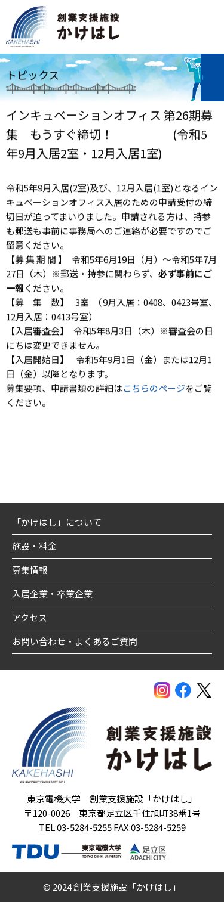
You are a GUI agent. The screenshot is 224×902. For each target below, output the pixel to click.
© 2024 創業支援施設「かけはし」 (112, 887)
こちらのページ (153, 389)
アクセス (29, 617)
